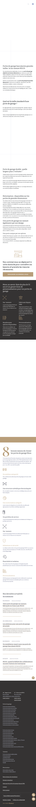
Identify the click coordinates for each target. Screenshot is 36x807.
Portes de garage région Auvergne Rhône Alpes (13, 746)
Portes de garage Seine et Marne (10, 723)
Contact (5, 787)
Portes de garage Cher (8, 731)
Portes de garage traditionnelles (10, 754)
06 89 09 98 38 (17, 700)
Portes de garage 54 (7, 735)
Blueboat (11, 803)
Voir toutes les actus (8, 596)
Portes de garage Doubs (8, 736)
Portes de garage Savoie (8, 720)
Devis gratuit (6, 790)
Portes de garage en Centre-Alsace (11, 725)
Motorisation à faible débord (9, 771)
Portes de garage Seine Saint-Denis (11, 721)
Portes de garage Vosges (8, 730)
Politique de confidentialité (19, 800)
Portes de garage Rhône (8, 741)
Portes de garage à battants (9, 706)
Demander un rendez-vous (18, 274)
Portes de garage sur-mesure (9, 713)
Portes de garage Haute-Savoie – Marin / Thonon (14, 740)
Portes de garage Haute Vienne (10, 716)
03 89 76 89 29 (6, 698)
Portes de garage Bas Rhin (8, 715)
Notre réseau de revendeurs (10, 777)
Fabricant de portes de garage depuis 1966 (14, 783)
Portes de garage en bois (8, 759)
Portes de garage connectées (9, 710)
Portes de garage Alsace (8, 733)
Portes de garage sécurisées (9, 711)
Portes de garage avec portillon (10, 708)
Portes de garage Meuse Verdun (10, 738)
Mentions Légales (7, 800)
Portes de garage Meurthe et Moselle (11, 718)
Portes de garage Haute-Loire (9, 743)
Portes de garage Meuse (8, 745)
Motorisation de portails (8, 770)
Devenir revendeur (8, 780)
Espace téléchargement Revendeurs (12, 795)
